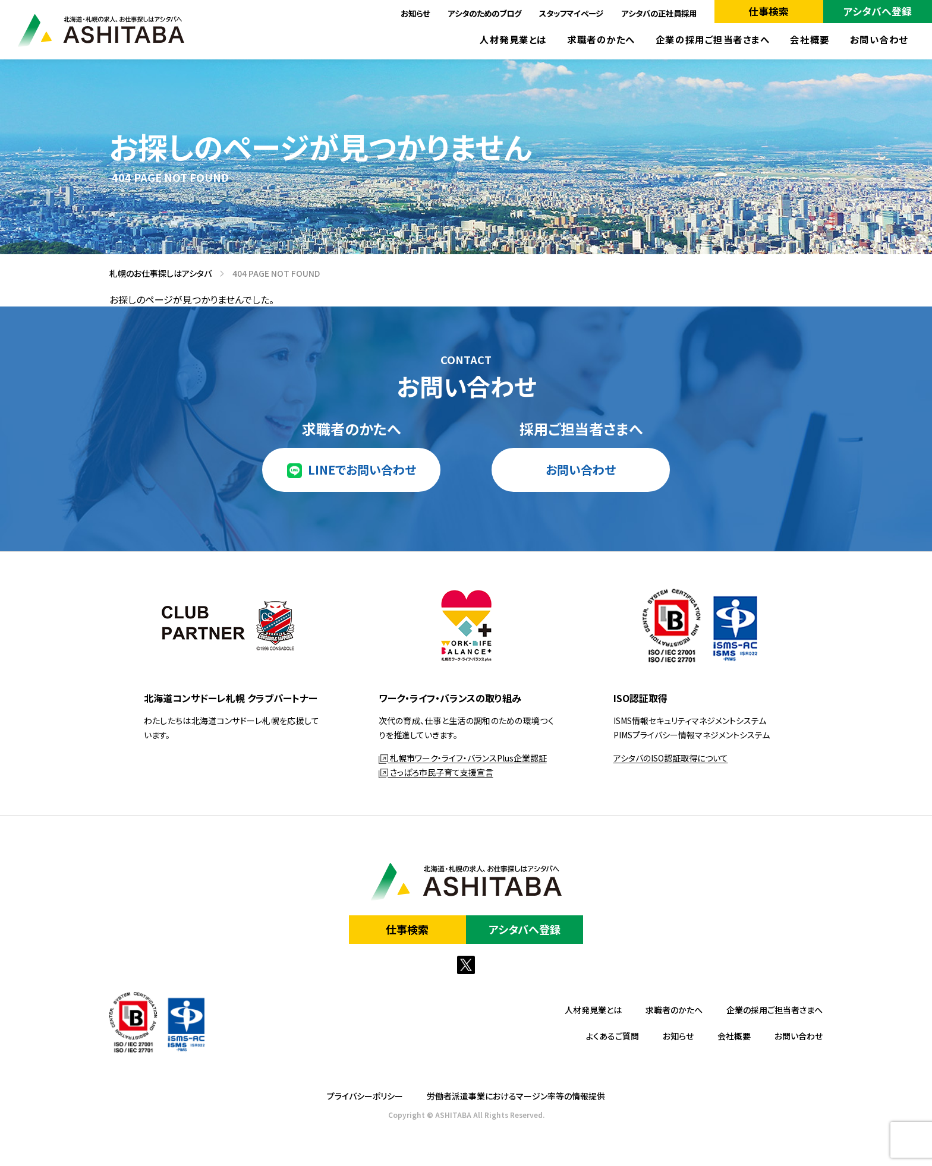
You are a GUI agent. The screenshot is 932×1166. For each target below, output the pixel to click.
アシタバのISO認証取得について (670, 758)
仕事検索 (768, 11)
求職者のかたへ (601, 39)
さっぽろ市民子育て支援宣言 (436, 772)
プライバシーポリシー (365, 1096)
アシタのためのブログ (484, 13)
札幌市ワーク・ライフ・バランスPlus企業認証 (463, 758)
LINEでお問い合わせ (362, 469)
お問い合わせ (879, 39)
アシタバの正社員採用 (659, 13)
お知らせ (415, 13)
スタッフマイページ (571, 13)
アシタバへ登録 (877, 11)
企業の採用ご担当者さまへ (713, 39)
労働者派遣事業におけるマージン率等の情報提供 (516, 1096)
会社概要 (809, 39)
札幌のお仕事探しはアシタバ (156, 273)
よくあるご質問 (612, 1036)
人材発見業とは (513, 39)
